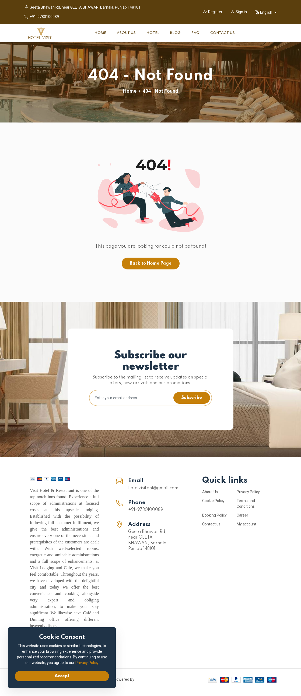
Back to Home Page (151, 263)
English (264, 12)
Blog (175, 33)
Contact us (211, 524)
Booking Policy (214, 515)
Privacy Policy (248, 492)
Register (212, 12)
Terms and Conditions (246, 504)
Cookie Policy (213, 501)
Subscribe (191, 398)
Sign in (238, 12)
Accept (62, 676)
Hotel (152, 33)
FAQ (195, 33)
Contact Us (222, 33)
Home (100, 33)
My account (246, 524)
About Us (126, 33)
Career (242, 515)
